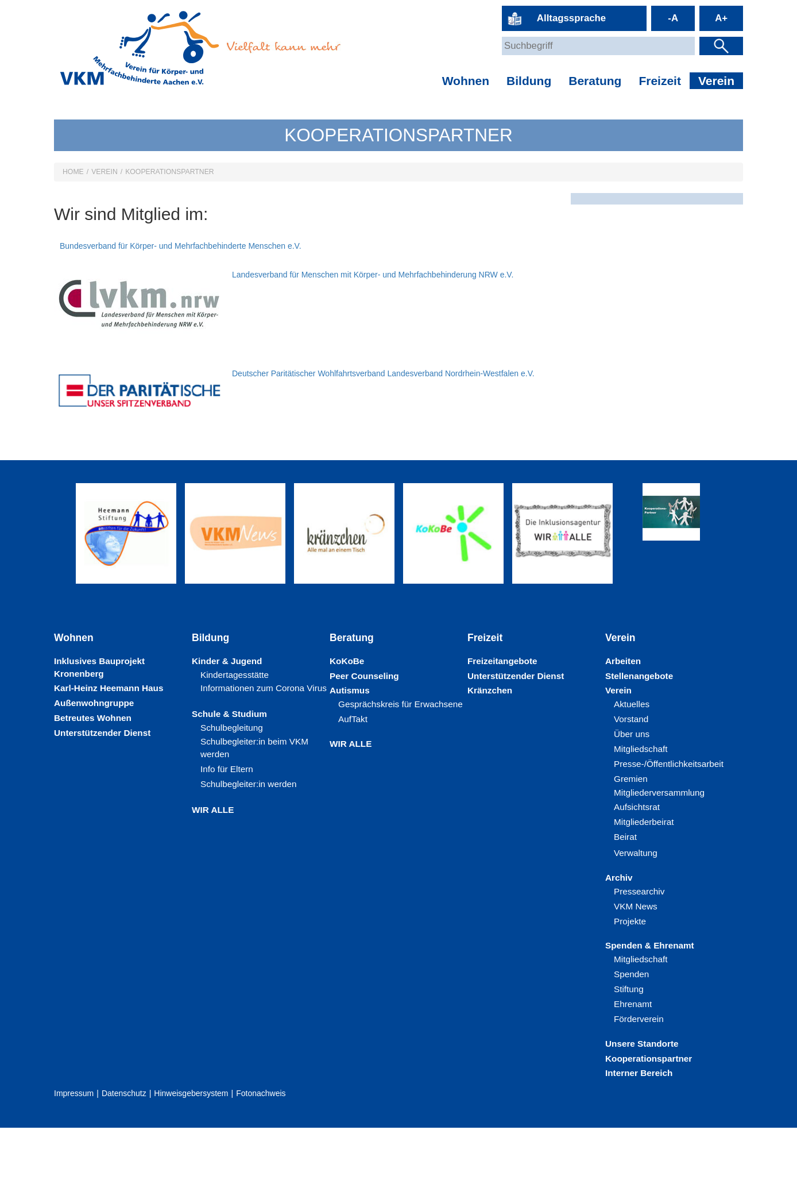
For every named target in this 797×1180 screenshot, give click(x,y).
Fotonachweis (260, 1145)
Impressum (74, 1145)
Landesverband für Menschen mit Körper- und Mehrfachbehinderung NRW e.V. (372, 326)
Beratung (594, 80)
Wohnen (465, 80)
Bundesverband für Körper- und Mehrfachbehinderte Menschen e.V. (353, 245)
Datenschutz (124, 1145)
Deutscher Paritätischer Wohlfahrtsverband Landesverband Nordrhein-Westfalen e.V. (383, 425)
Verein (716, 80)
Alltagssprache (571, 18)
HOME (73, 172)
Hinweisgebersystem (191, 1145)
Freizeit (660, 80)
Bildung (528, 80)
